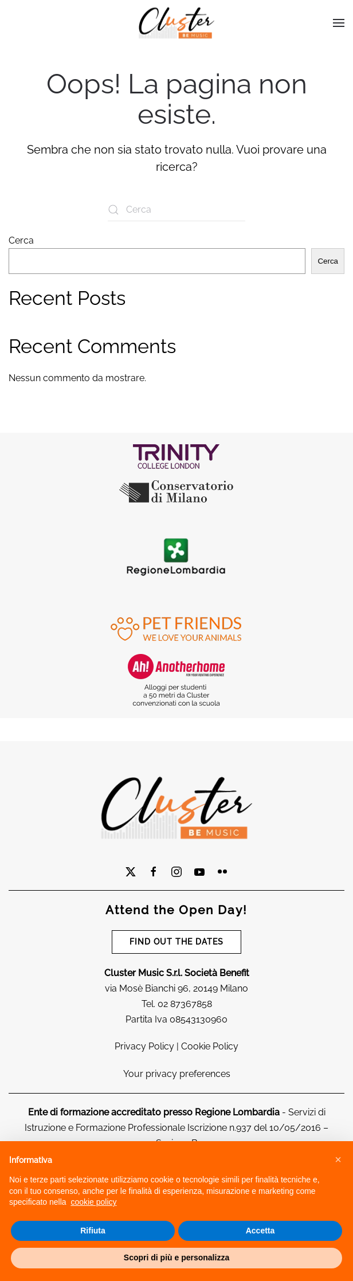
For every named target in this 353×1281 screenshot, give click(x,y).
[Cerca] (176, 209)
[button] (338, 1159)
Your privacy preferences (176, 1073)
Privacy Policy (144, 1046)
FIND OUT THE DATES (176, 941)
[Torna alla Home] (176, 23)
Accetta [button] (260, 1230)
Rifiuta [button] (92, 1230)
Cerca (21, 240)
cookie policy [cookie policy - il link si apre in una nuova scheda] (93, 1201)
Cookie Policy (209, 1046)
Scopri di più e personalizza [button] (176, 1257)
